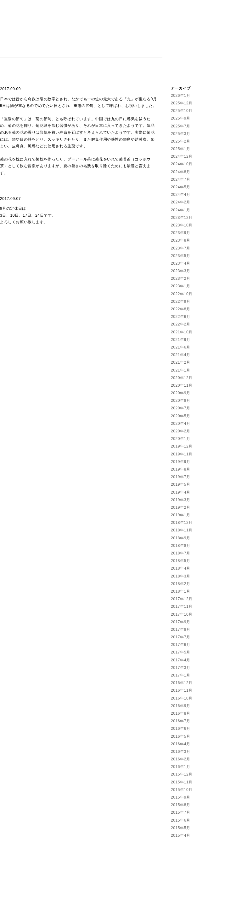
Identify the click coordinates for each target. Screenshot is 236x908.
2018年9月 (180, 538)
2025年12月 (182, 103)
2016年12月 (182, 683)
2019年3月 (180, 500)
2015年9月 (180, 797)
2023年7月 (180, 248)
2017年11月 (182, 606)
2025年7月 (180, 126)
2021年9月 (180, 339)
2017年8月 (180, 629)
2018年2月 (180, 584)
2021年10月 (182, 332)
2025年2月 (180, 141)
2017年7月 (180, 637)
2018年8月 (180, 545)
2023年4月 (180, 263)
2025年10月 (182, 110)
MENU (59, 52)
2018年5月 (180, 561)
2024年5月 (180, 187)
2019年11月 (182, 454)
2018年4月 (180, 568)
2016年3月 (180, 751)
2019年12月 (182, 446)
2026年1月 (180, 95)
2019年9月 (180, 462)
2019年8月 (180, 469)
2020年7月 (180, 408)
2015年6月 (180, 820)
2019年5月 (180, 484)
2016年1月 (180, 766)
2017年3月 (180, 667)
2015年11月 (182, 782)
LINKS (155, 52)
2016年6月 (180, 728)
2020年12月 (182, 378)
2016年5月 (180, 736)
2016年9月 (180, 706)
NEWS (7, 52)
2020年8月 (180, 400)
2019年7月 (180, 477)
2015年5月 (180, 828)
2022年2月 (180, 324)
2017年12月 (182, 599)
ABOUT (33, 52)
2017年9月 (180, 622)
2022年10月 (182, 294)
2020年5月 (180, 416)
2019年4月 (180, 492)
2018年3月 (180, 576)
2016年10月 (182, 698)
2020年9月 (180, 393)
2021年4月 (180, 355)
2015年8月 (180, 805)
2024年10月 (182, 164)
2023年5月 (180, 256)
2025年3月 (180, 134)
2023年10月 (182, 225)
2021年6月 (180, 347)
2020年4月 (180, 423)
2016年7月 (180, 721)
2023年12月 (182, 217)
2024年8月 (180, 172)
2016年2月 (180, 759)
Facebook (2, 76)
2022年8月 (180, 309)
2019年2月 (180, 507)
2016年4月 (180, 744)
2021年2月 (180, 362)
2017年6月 (180, 644)
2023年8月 (180, 240)
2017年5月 (180, 652)
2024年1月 (180, 210)
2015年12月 (182, 774)
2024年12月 (182, 156)
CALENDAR (90, 52)
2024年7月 (180, 179)
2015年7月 (180, 812)
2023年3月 (180, 271)
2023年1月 (180, 286)
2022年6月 (180, 316)
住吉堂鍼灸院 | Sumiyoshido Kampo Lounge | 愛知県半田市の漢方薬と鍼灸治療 (203, 39)
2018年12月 (182, 522)
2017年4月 (180, 660)
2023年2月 (180, 278)
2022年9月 (180, 301)
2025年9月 (180, 118)
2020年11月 (182, 385)
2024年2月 (180, 202)
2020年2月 (180, 431)
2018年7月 (180, 553)
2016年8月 (180, 713)
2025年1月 (180, 149)
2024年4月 (180, 194)
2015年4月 (180, 835)
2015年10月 (182, 790)
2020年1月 (180, 438)
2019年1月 (180, 515)
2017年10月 (182, 614)
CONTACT (126, 52)
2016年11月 (182, 690)
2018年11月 (182, 530)
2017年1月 (180, 675)
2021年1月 (180, 370)
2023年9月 (180, 233)
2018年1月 (180, 591)
